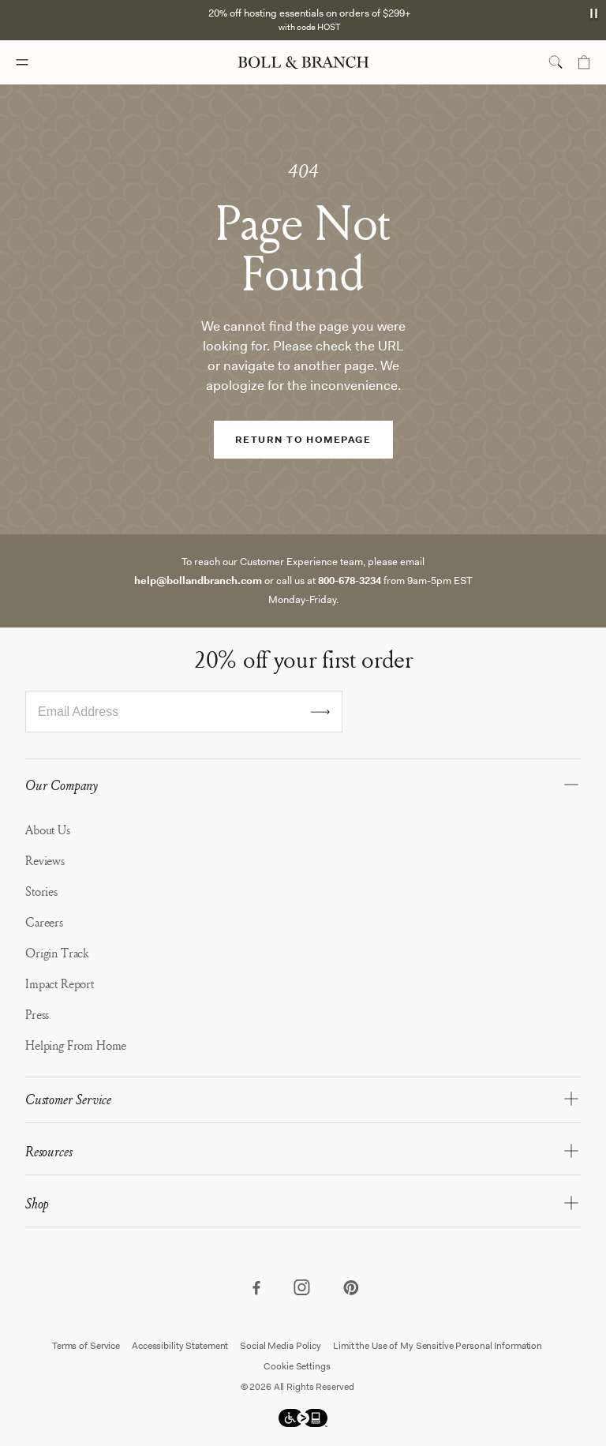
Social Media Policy (280, 1345)
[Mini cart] (583, 62)
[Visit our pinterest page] (350, 1289)
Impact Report (59, 983)
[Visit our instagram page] (303, 1289)
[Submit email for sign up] (320, 711)
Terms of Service (86, 1345)
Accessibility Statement (180, 1345)
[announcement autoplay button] (594, 13)
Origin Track (56, 952)
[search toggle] (555, 62)
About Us (47, 829)
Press (37, 1014)
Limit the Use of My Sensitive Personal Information (437, 1345)
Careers (44, 922)
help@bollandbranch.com (198, 580)
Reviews (45, 860)
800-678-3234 (349, 580)
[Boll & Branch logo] (303, 62)
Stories (41, 891)
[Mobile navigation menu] (36, 62)
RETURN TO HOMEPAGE (303, 439)
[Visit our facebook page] (255, 1289)
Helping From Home (75, 1045)
